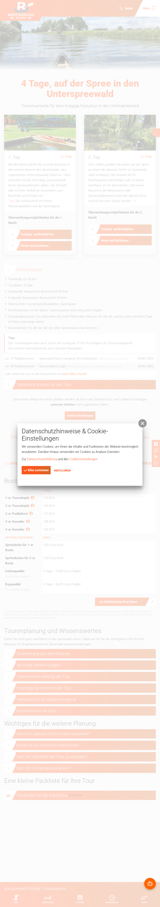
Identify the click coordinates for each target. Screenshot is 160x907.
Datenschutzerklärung (42, 459)
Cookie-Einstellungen (83, 459)
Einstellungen (62, 470)
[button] (142, 423)
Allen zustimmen (36, 470)
